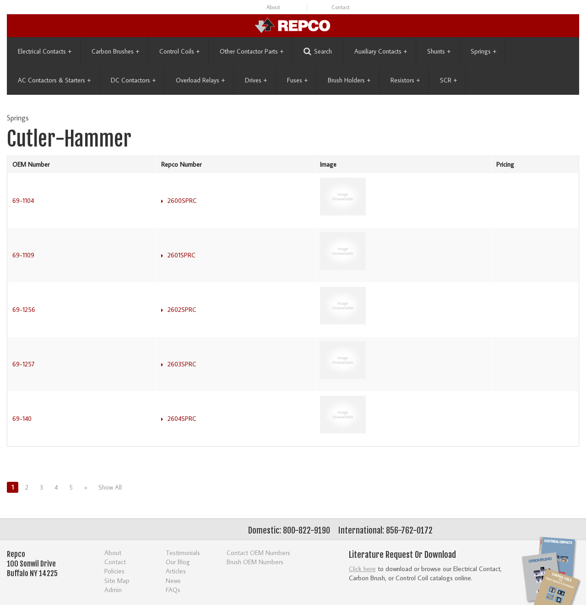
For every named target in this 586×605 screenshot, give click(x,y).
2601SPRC (181, 255)
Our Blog (178, 561)
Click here (362, 568)
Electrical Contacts (44, 51)
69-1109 (23, 255)
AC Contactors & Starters (54, 80)
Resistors (405, 80)
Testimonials (183, 552)
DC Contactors (133, 80)
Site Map (117, 580)
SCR (448, 80)
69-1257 (23, 364)
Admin (113, 589)
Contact (340, 7)
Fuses (297, 80)
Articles (176, 571)
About (273, 7)
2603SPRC (182, 364)
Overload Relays (200, 80)
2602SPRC (182, 309)
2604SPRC (182, 418)
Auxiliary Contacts (380, 51)
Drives (256, 80)
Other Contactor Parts (251, 51)
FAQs (173, 589)
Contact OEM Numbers (258, 552)
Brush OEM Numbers (255, 561)
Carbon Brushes (115, 51)
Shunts (438, 51)
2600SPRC (182, 200)
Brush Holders (349, 80)
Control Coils (179, 51)
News (173, 580)
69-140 (22, 418)
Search (318, 51)
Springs (483, 51)
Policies (114, 571)
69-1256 (23, 309)
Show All (110, 487)
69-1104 (23, 200)
